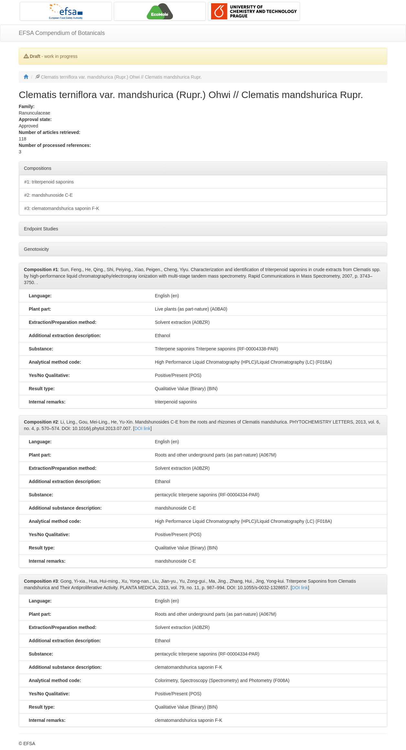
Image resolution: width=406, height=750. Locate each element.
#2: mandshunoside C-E (48, 195)
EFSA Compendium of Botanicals (62, 33)
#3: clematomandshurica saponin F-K (61, 208)
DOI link (142, 428)
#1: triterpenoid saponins (49, 181)
